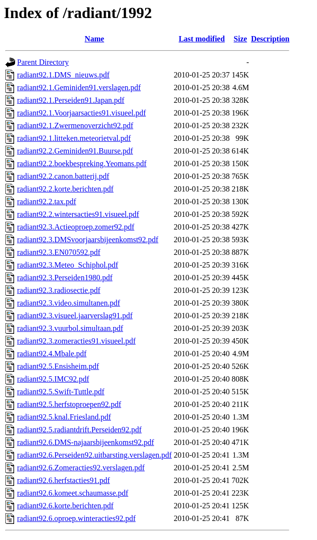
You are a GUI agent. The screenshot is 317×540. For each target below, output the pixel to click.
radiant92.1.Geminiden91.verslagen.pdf (79, 87)
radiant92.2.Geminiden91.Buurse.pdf (75, 151)
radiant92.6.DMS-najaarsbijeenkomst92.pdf (85, 442)
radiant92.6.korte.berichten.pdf (65, 505)
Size (240, 39)
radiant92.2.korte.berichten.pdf (65, 189)
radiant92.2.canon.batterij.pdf (63, 176)
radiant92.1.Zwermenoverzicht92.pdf (75, 125)
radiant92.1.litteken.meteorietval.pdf (74, 138)
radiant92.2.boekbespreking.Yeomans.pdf (82, 163)
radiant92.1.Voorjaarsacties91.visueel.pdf (81, 113)
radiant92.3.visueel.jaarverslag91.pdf (74, 315)
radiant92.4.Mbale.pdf (52, 353)
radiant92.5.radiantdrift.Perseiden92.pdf (79, 429)
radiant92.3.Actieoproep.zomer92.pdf (75, 227)
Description (270, 39)
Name (94, 39)
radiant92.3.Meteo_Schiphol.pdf (67, 265)
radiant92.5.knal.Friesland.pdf (64, 417)
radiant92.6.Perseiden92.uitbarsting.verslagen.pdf (94, 455)
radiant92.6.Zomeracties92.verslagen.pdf (81, 467)
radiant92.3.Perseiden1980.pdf (64, 277)
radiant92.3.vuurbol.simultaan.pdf (70, 328)
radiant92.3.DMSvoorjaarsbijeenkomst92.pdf (87, 239)
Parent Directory (43, 62)
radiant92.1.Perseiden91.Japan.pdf (70, 100)
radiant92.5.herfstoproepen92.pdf (69, 404)
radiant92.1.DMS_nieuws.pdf (63, 75)
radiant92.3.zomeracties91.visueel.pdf (76, 341)
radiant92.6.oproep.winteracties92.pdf (76, 518)
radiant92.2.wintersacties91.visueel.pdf (78, 214)
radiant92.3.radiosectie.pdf (58, 290)
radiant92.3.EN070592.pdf (58, 252)
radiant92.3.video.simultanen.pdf (68, 303)
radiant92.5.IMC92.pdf (53, 379)
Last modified (202, 39)
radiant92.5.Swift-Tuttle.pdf (60, 391)
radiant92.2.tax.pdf (46, 201)
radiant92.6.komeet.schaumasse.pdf (72, 493)
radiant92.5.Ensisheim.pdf (58, 366)
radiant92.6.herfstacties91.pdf (63, 480)
